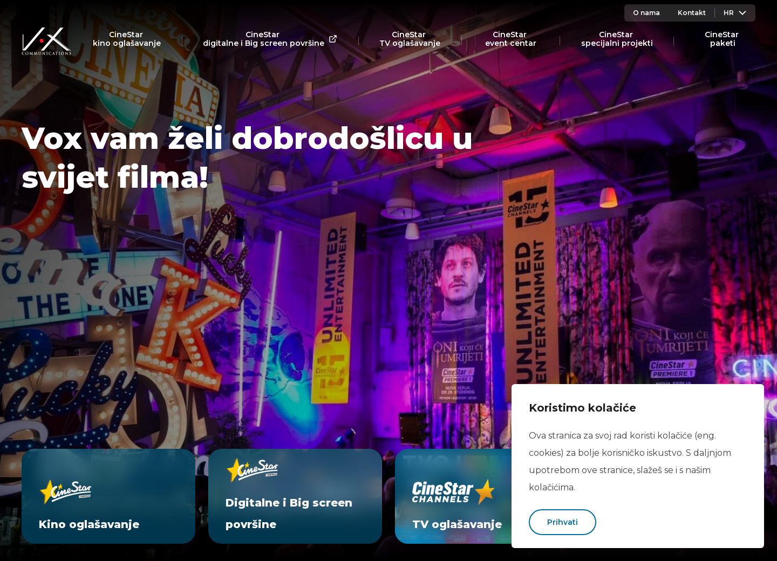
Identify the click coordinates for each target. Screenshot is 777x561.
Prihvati (562, 522)
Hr (735, 13)
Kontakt (692, 13)
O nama (646, 13)
